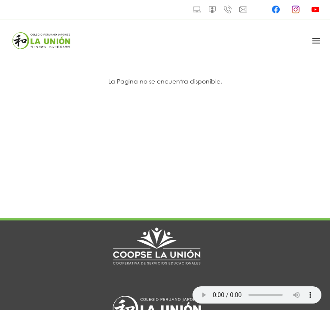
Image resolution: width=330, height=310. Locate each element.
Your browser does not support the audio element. (256, 295)
